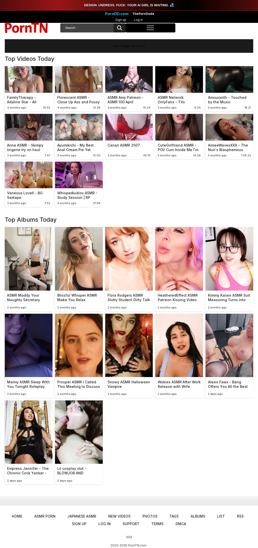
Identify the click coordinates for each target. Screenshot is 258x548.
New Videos (119, 516)
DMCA (181, 524)
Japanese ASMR (81, 516)
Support (131, 524)
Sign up (120, 20)
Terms (157, 524)
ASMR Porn (45, 516)
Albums (198, 516)
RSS (240, 516)
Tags (174, 516)
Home (17, 516)
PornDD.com (117, 14)
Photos (150, 516)
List (221, 516)
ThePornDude (143, 14)
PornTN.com (137, 545)
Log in (138, 20)
